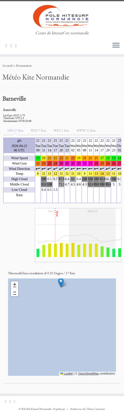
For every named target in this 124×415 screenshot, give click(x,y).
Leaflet (66, 373)
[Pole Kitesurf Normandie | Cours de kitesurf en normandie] (62, 16)
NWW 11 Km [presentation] (86, 130)
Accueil (7, 65)
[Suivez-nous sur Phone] (17, 45)
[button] (61, 283)
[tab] (15, 130)
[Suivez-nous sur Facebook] (12, 45)
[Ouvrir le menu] (116, 45)
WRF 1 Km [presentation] (61, 130)
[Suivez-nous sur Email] (8, 45)
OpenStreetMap (88, 373)
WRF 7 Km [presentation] (38, 130)
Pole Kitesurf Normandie (39, 409)
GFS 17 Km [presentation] (15, 130)
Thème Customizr (95, 409)
